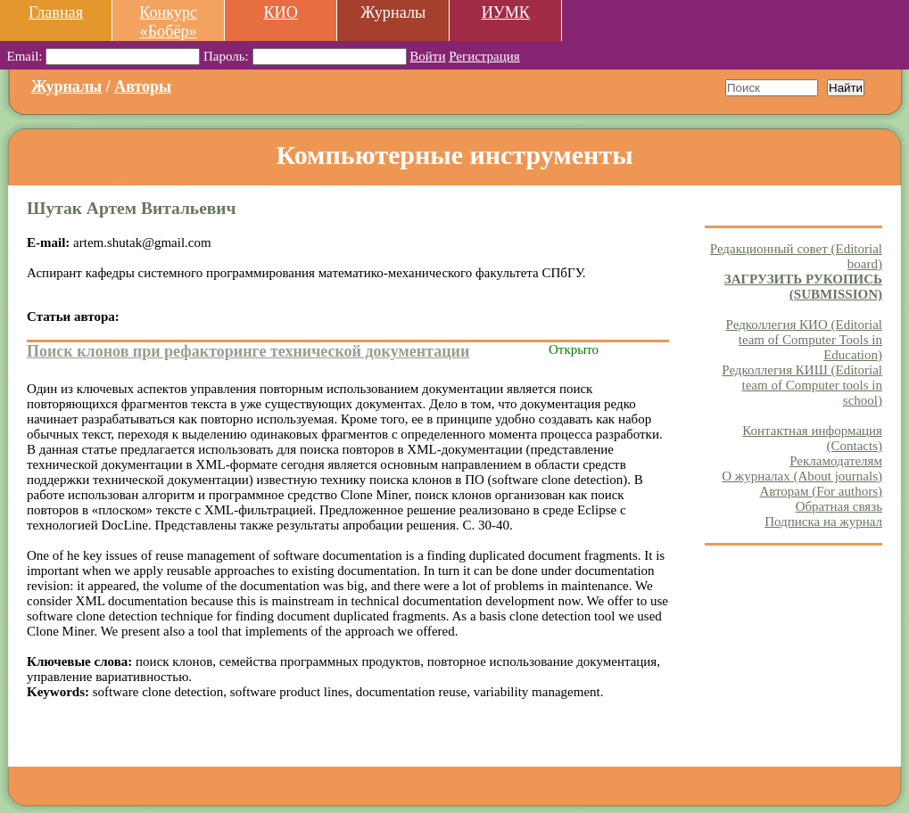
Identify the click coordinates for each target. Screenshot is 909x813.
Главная (56, 12)
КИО (280, 12)
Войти (427, 56)
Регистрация (484, 56)
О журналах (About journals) (802, 476)
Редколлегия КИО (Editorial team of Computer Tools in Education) (804, 339)
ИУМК (506, 12)
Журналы (66, 86)
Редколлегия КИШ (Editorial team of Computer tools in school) (802, 385)
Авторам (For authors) (820, 491)
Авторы (142, 86)
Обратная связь (839, 506)
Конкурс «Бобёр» (168, 22)
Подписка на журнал (823, 521)
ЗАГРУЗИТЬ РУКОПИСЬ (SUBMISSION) (803, 286)
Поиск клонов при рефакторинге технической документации (248, 351)
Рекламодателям (835, 461)
